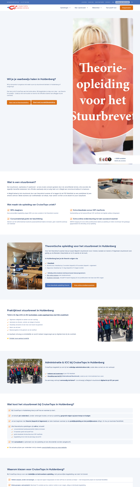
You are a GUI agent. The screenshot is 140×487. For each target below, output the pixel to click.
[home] (20, 8)
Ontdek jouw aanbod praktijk (19, 338)
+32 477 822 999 (24, 2)
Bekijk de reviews (120, 160)
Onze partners (99, 2)
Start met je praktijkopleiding (44, 102)
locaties (84, 2)
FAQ (113, 2)
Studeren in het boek (53, 277)
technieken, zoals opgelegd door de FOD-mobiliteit (48, 315)
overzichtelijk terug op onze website (54, 447)
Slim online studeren (53, 275)
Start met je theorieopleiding (19, 102)
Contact (108, 2)
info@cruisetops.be (13, 2)
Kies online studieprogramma (84, 285)
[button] (65, 7)
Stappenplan (126, 8)
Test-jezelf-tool (111, 8)
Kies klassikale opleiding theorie (58, 285)
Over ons (91, 2)
